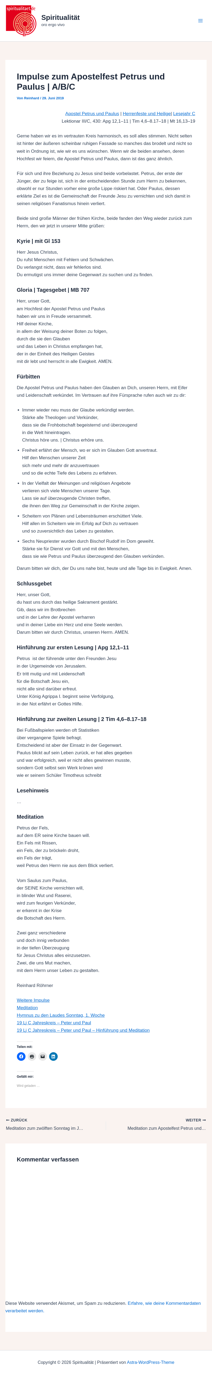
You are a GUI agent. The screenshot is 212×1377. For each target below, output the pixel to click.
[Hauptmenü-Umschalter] (201, 20)
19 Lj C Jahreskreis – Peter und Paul (54, 1022)
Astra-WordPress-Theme (150, 1362)
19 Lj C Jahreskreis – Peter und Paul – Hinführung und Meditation (83, 1030)
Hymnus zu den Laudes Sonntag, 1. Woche (61, 1015)
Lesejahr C (184, 113)
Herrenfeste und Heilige (147, 113)
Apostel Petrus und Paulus (92, 113)
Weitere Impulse (33, 1000)
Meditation (27, 1007)
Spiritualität (60, 17)
